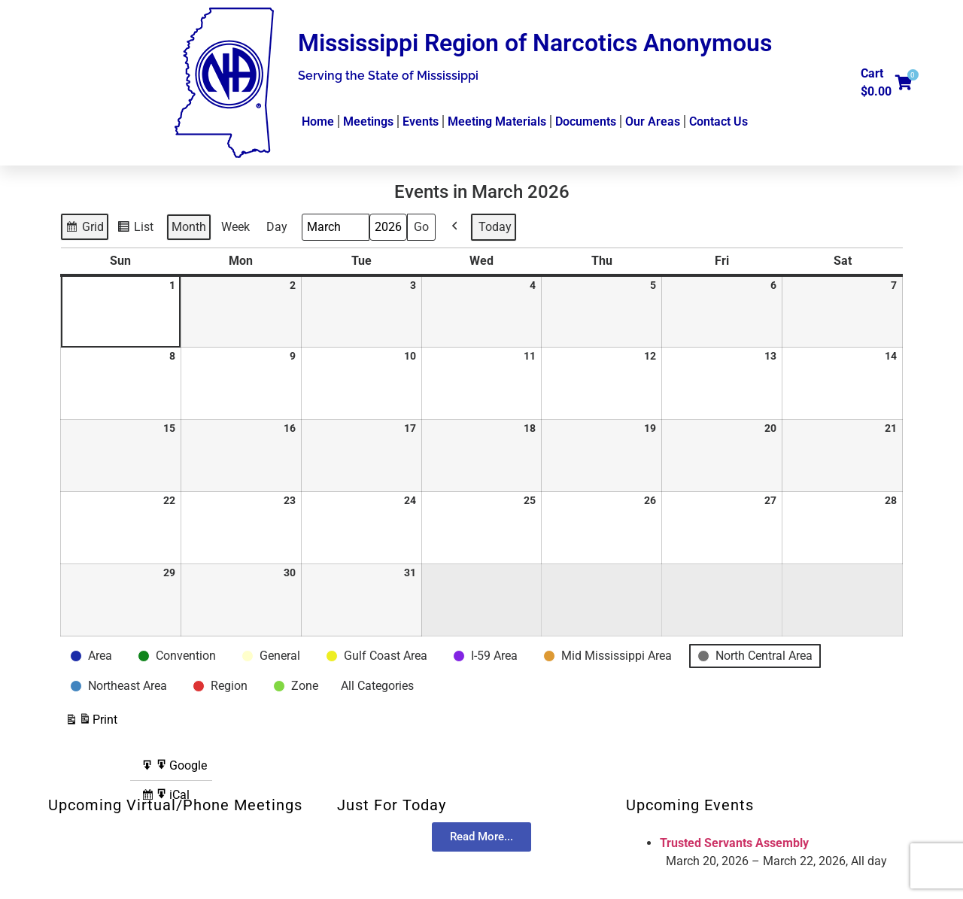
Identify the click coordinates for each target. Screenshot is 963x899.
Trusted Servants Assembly (734, 843)
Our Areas (652, 121)
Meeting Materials (497, 121)
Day (276, 227)
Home (318, 121)
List (137, 229)
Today (495, 227)
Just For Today (391, 805)
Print (91, 721)
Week (235, 227)
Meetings (368, 121)
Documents (585, 121)
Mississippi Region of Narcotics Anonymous (535, 43)
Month (189, 227)
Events (421, 121)
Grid (85, 229)
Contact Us (718, 121)
